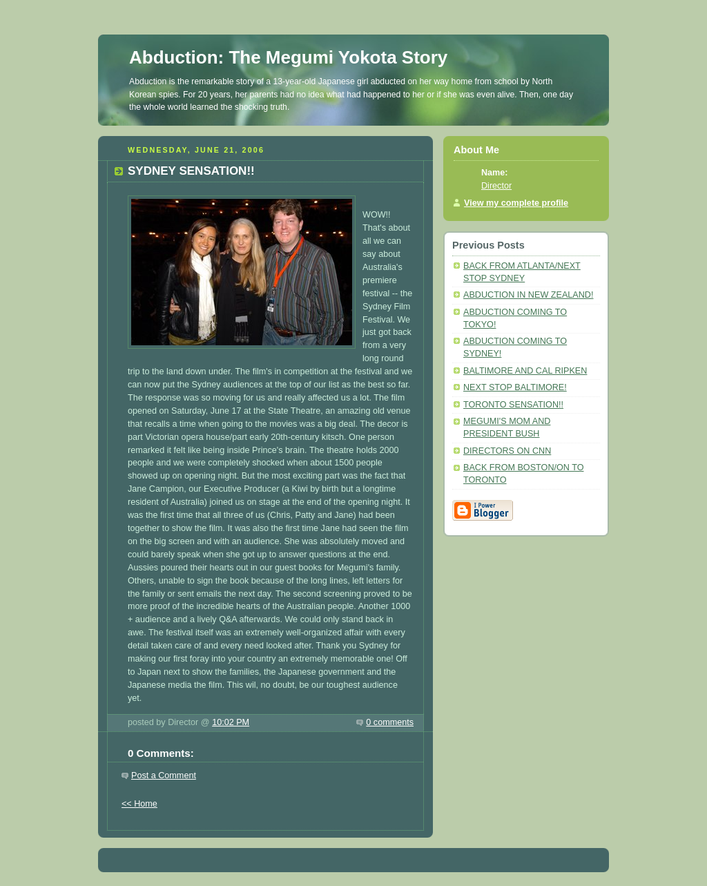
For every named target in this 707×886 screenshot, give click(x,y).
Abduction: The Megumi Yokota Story (288, 57)
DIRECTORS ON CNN (507, 451)
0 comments (390, 722)
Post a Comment (163, 775)
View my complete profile (516, 203)
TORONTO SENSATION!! (513, 405)
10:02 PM (230, 722)
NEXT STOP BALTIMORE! (515, 387)
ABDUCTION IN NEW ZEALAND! (528, 295)
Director (496, 186)
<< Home (139, 804)
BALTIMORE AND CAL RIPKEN (525, 371)
